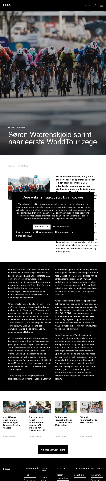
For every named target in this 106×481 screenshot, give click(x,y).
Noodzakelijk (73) (25, 232)
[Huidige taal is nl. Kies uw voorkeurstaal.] (87, 5)
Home (11, 128)
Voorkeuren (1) (44, 232)
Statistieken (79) (64, 232)
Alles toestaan (42, 227)
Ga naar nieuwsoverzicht (53, 450)
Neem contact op (62, 476)
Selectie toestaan (61, 227)
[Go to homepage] (7, 5)
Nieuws (21, 128)
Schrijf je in (79, 475)
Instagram (96, 475)
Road (26, 475)
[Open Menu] (101, 5)
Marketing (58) (24, 236)
